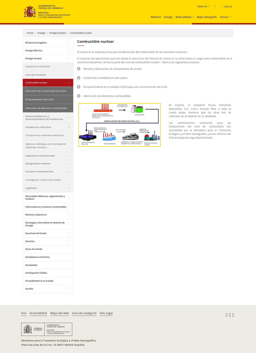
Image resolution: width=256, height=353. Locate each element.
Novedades (31, 265)
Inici (23, 313)
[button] (193, 16)
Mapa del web (59, 313)
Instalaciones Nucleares (37, 66)
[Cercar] (225, 6)
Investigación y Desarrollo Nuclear (43, 179)
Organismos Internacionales (40, 155)
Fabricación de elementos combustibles (46, 108)
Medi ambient (183, 16)
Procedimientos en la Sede (39, 280)
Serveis (224, 16)
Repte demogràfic (207, 16)
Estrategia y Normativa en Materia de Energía (45, 224)
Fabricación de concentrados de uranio (45, 90)
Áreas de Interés (33, 249)
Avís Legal (106, 313)
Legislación (31, 188)
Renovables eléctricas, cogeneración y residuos (45, 198)
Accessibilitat (38, 313)
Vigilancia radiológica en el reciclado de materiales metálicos (45, 145)
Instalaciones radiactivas (38, 127)
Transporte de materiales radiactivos (44, 135)
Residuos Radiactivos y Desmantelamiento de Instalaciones (44, 118)
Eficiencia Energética (36, 42)
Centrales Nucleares (35, 74)
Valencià (202, 6)
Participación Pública (36, 272)
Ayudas (29, 288)
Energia (168, 16)
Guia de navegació (84, 313)
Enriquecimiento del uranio (39, 99)
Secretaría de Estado (36, 233)
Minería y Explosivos (36, 214)
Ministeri (156, 16)
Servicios (29, 241)
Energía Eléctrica (33, 50)
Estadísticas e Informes (37, 257)
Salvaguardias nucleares (37, 163)
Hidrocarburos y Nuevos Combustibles (45, 206)
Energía (41, 32)
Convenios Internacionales (39, 171)
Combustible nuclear (81, 32)
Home (30, 32)
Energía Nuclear (57, 32)
